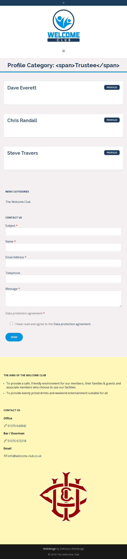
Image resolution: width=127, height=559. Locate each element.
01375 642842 (17, 426)
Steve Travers (22, 153)
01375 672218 (17, 441)
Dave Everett (21, 88)
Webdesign (49, 548)
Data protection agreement (72, 324)
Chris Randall (22, 120)
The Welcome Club (18, 202)
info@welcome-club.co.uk (24, 456)
